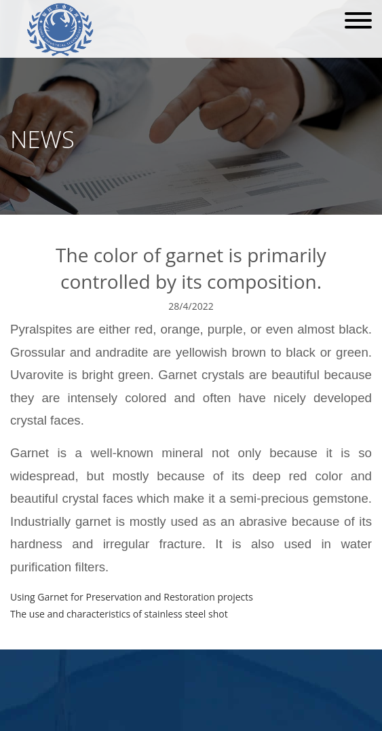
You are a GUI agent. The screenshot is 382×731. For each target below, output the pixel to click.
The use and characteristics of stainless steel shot (119, 613)
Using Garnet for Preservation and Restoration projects (131, 596)
